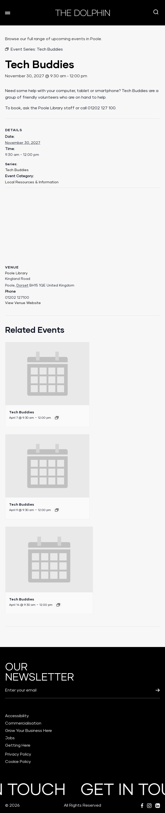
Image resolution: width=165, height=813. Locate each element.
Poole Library (16, 273)
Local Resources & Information (32, 182)
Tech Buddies (17, 170)
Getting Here (17, 745)
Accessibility (17, 716)
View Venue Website (23, 303)
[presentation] (47, 373)
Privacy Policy (18, 754)
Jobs (10, 738)
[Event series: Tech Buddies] (57, 417)
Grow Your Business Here (28, 731)
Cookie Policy (18, 762)
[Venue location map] (82, 224)
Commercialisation (23, 723)
